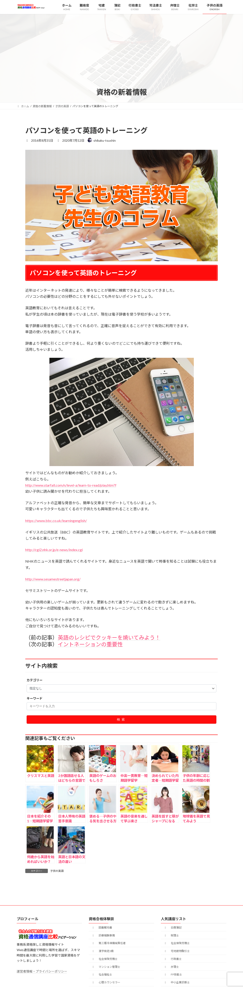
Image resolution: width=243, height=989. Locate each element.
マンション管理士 (105, 966)
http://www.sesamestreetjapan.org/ (53, 579)
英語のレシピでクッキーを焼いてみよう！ (109, 637)
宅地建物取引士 (177, 951)
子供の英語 (57, 871)
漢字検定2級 (102, 951)
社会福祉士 (101, 974)
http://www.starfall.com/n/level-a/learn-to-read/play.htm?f (70, 485)
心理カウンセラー (105, 982)
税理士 (171, 935)
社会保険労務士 (104, 959)
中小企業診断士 (177, 982)
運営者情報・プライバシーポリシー (42, 971)
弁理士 (171, 966)
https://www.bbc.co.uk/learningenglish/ (56, 520)
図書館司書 (101, 927)
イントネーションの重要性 (90, 644)
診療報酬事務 (103, 935)
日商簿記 (173, 927)
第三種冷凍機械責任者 (108, 943)
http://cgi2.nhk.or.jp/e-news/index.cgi (54, 550)
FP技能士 (173, 974)
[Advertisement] (122, 53)
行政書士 (173, 959)
